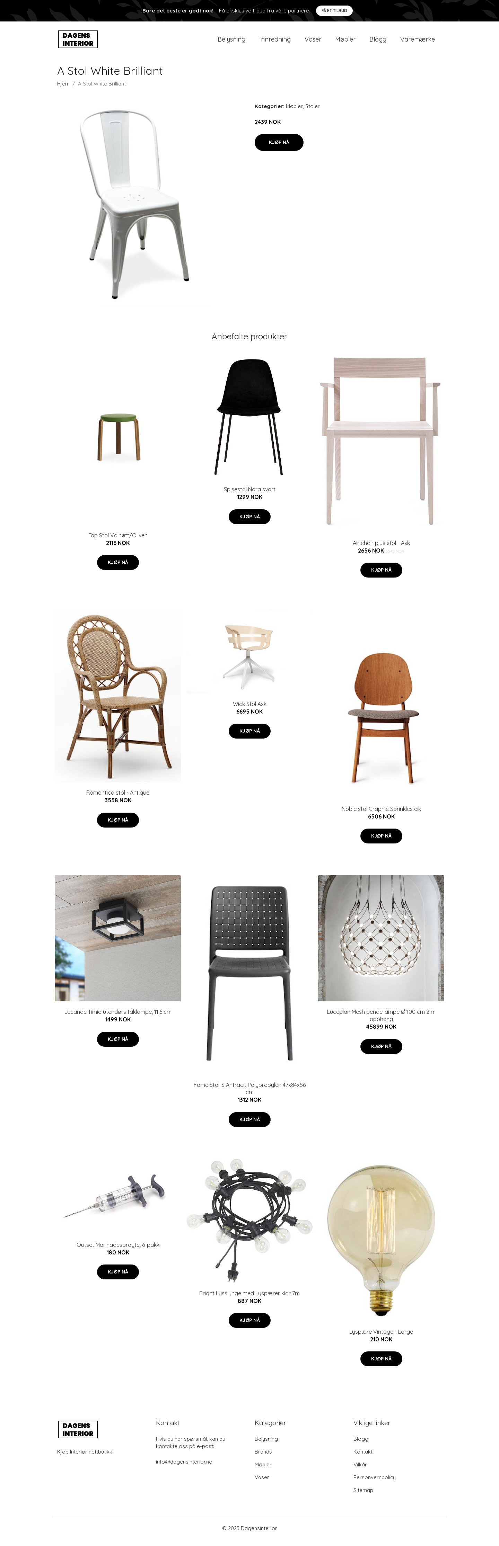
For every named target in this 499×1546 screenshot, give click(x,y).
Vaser (313, 42)
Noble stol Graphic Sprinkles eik (381, 814)
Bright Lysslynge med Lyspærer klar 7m (249, 1299)
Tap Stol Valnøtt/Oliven (118, 541)
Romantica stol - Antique (117, 798)
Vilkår (360, 1470)
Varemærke (417, 42)
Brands (263, 1457)
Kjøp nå (279, 148)
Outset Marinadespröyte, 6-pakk (118, 1250)
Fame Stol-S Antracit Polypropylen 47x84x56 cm (250, 1094)
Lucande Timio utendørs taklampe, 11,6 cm (118, 1018)
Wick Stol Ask (249, 709)
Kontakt (363, 1457)
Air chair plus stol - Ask (381, 548)
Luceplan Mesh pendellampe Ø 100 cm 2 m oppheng (381, 1022)
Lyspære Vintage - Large (381, 1337)
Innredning (275, 42)
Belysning (231, 42)
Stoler (312, 112)
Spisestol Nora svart (249, 495)
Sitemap (363, 1496)
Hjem (63, 89)
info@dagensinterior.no (184, 1467)
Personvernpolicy (374, 1483)
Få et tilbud (334, 10)
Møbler (345, 42)
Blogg (377, 42)
